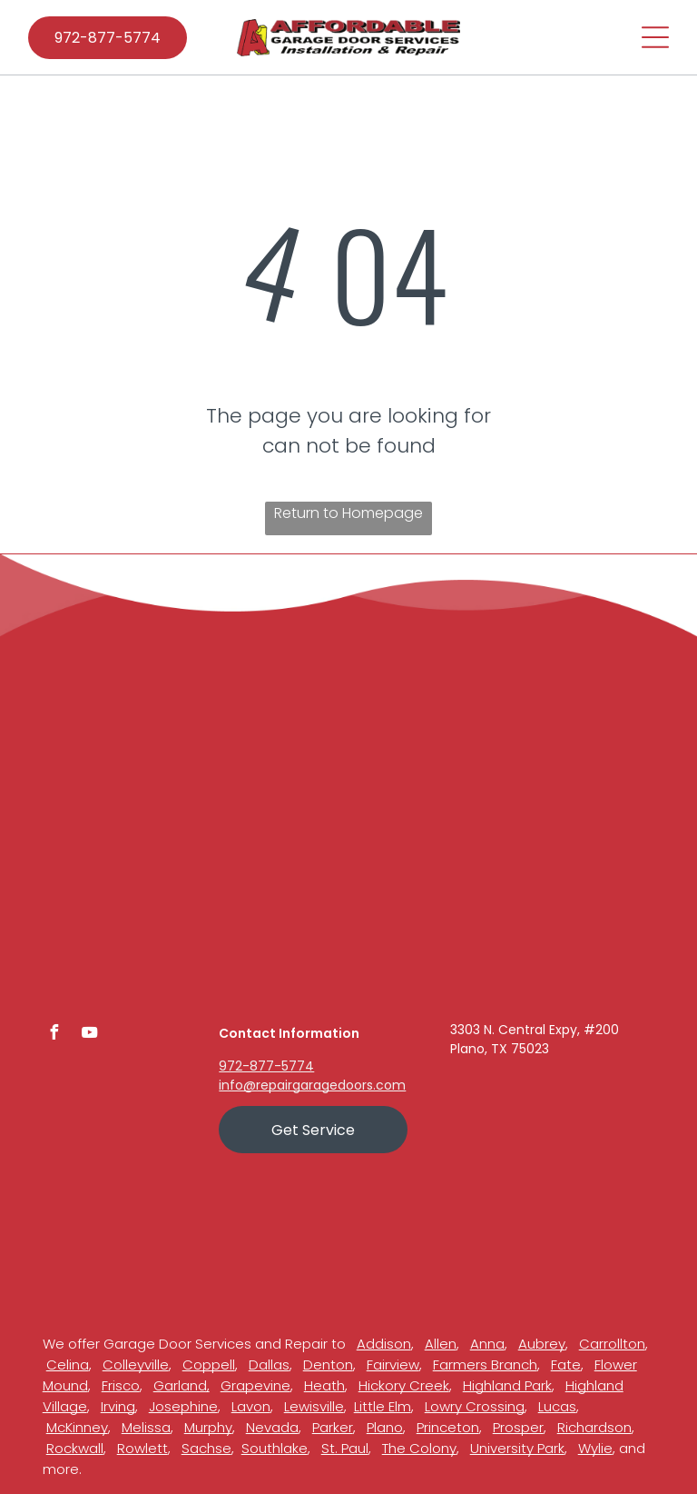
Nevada (272, 1427)
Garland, (181, 1385)
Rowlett (142, 1448)
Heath (324, 1385)
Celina (67, 1364)
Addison (384, 1343)
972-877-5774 (266, 1066)
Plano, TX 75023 (499, 1049)
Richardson (594, 1427)
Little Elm (382, 1406)
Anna (487, 1343)
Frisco (121, 1385)
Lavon (250, 1406)
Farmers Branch (485, 1364)
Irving (118, 1406)
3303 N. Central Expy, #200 (534, 1030)
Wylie (595, 1448)
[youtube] (90, 1035)
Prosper (518, 1427)
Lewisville (314, 1406)
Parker (332, 1427)
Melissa (146, 1427)
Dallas (269, 1364)
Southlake (274, 1448)
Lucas (557, 1406)
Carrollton (612, 1343)
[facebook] (54, 1035)
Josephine (183, 1406)
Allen (440, 1343)
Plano (385, 1427)
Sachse (206, 1448)
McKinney (77, 1427)
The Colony (419, 1448)
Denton (328, 1364)
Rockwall (74, 1448)
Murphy (208, 1427)
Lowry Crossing (475, 1406)
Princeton (448, 1427)
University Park (517, 1448)
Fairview (393, 1364)
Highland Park (507, 1385)
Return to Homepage (348, 513)
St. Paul (344, 1448)
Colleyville (136, 1364)
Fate (566, 1364)
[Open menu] (655, 37)
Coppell (208, 1364)
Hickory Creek (403, 1385)
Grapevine (255, 1385)
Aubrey (541, 1343)
